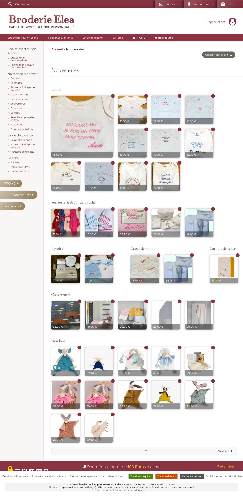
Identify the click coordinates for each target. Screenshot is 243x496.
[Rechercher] (10, 4)
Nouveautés (23, 95)
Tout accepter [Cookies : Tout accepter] (140, 476)
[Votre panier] (227, 4)
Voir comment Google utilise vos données (121, 490)
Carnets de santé (223, 248)
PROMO (23, 83)
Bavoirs (57, 248)
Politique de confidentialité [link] (224, 476)
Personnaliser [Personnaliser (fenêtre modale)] (191, 476)
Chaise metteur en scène (23, 37)
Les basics (22, 106)
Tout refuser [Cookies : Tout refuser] (166, 476)
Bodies (56, 89)
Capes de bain (141, 248)
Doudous (58, 340)
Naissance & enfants (60, 37)
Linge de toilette (93, 37)
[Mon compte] (197, 4)
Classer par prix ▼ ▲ (218, 54)
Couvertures (60, 294)
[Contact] (166, 4)
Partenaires (225, 466)
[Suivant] (225, 451)
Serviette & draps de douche (73, 202)
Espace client (222, 22)
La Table (118, 37)
